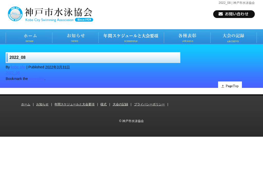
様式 (103, 104)
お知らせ (42, 104)
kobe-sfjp (18, 67)
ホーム (25, 104)
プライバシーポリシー (149, 104)
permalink (36, 79)
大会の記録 (120, 104)
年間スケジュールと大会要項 (74, 104)
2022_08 (13, 73)
